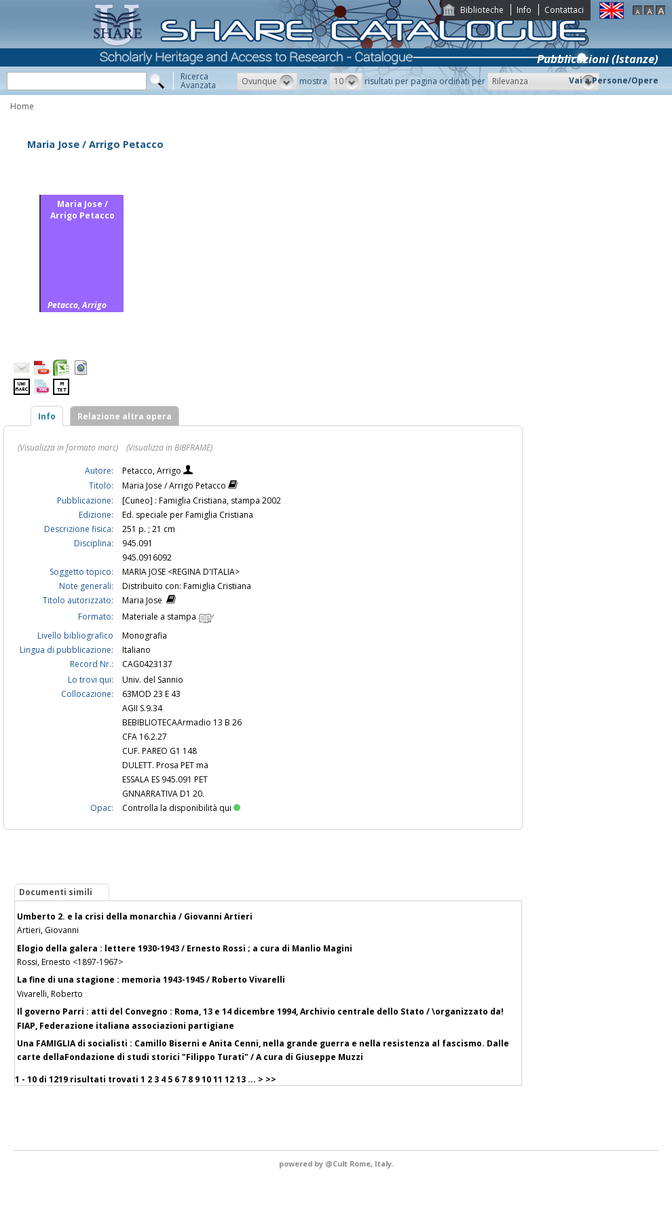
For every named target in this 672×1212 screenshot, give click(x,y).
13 (241, 1079)
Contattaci (564, 10)
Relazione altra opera (124, 416)
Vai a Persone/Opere (613, 80)
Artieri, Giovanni (48, 930)
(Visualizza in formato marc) (68, 447)
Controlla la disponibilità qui (181, 808)
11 (218, 1079)
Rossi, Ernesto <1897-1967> (70, 962)
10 (206, 1079)
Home (22, 106)
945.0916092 (147, 557)
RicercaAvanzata (198, 81)
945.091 (137, 543)
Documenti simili (55, 892)
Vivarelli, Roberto (50, 994)
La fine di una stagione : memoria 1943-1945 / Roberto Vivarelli (151, 979)
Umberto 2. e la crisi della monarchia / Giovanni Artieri (135, 916)
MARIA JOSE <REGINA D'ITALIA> (181, 571)
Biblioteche (482, 10)
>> (270, 1079)
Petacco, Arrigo (152, 470)
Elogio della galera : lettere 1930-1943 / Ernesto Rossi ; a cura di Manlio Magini (184, 948)
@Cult (337, 1163)
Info (524, 10)
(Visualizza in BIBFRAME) (169, 447)
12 (229, 1079)
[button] (267, 81)
